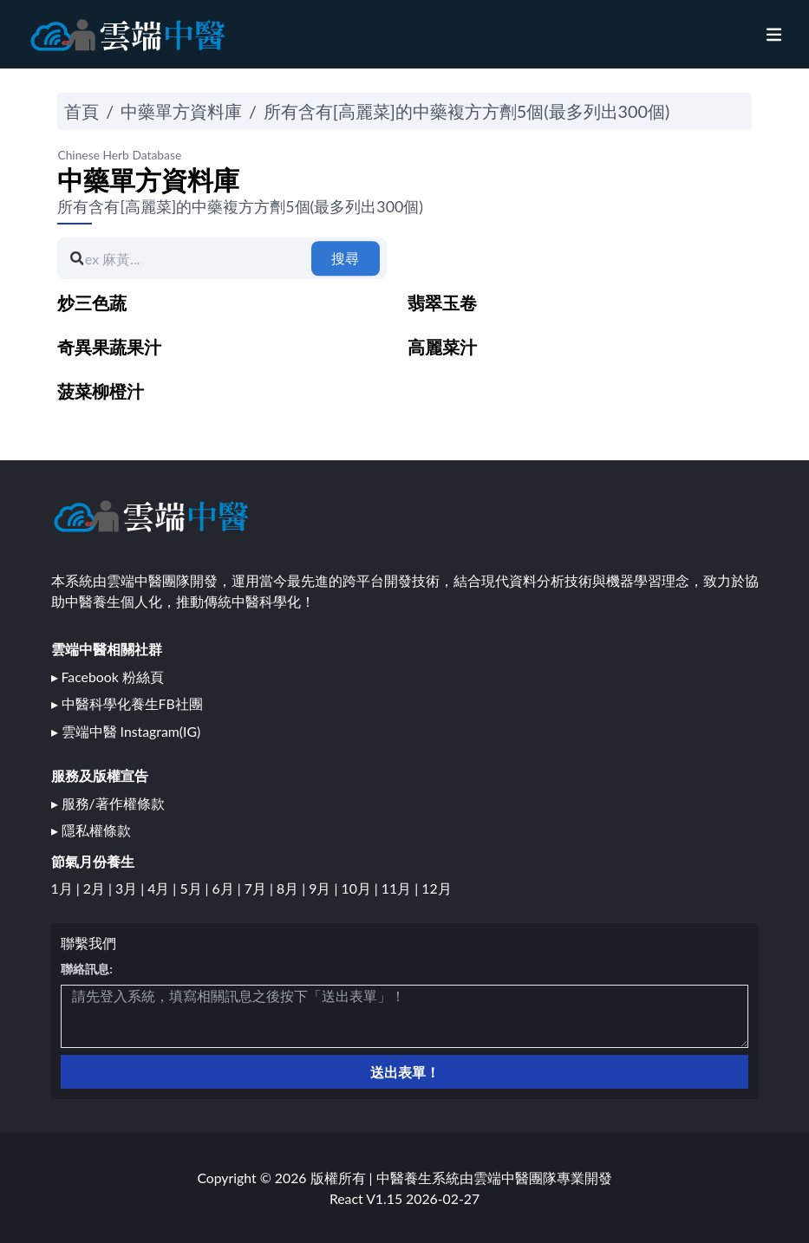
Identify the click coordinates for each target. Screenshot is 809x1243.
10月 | (361, 888)
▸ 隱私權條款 (91, 830)
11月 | (401, 888)
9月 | (325, 888)
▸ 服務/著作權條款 (108, 803)
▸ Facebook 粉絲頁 (107, 676)
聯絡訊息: (87, 968)
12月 (436, 888)
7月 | (261, 888)
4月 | (163, 888)
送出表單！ (405, 1072)
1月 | (67, 888)
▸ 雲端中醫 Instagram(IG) (126, 731)
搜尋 (345, 258)
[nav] (774, 34)
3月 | (131, 888)
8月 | (293, 888)
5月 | (195, 888)
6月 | (228, 888)
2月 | (99, 888)
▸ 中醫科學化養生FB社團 (127, 703)
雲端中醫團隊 (515, 1177)
